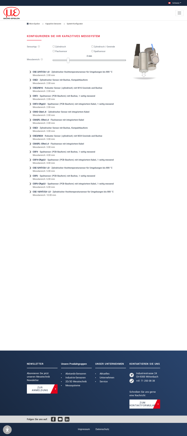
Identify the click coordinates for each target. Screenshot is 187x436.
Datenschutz (102, 429)
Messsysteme (72, 385)
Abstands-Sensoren (75, 373)
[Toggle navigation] (179, 13)
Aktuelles (104, 373)
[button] (7, 429)
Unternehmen (107, 377)
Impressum (84, 429)
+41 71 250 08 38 (145, 380)
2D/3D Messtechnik (76, 381)
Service (104, 381)
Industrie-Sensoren (75, 377)
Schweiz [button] (173, 3)
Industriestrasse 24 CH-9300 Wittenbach (147, 375)
